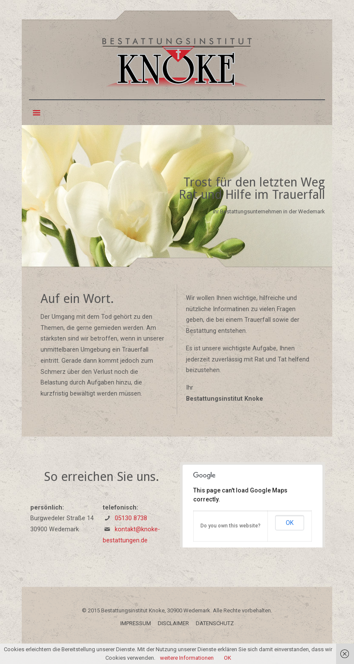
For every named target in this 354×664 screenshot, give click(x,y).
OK (289, 522)
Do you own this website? (230, 526)
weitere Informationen (187, 658)
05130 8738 (131, 518)
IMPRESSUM (135, 623)
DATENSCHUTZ (215, 623)
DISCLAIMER (173, 623)
